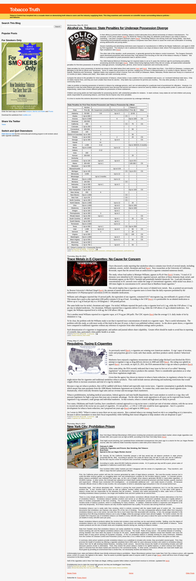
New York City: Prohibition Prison (91, 426)
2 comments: (91, 249)
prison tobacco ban (97, 567)
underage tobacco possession (114, 251)
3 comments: (91, 416)
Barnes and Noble (39, 111)
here (124, 37)
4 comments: (91, 566)
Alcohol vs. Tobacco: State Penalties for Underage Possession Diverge (117, 28)
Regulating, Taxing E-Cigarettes (89, 343)
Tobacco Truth (25, 9)
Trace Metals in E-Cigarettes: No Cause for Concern (103, 259)
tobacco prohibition (122, 567)
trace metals (86, 335)
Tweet (4, 124)
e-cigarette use (76, 418)
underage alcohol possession (96, 251)
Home (131, 573)
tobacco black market (110, 567)
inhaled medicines (77, 335)
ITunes (50, 111)
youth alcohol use (129, 251)
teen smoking (84, 251)
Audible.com (26, 115)
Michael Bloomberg (77, 567)
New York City (88, 567)
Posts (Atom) (81, 578)
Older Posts (190, 573)
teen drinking (75, 251)
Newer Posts (71, 573)
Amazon (29, 111)
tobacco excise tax (86, 418)
